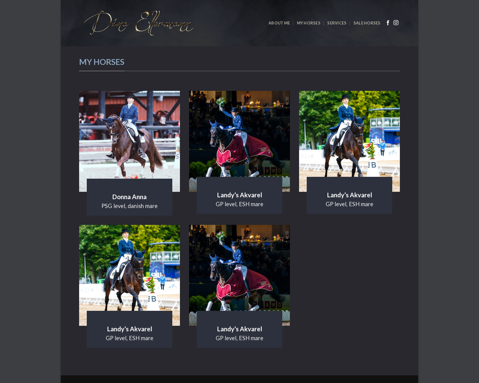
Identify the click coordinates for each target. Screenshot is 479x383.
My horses (308, 22)
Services (336, 22)
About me (279, 22)
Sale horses (367, 22)
